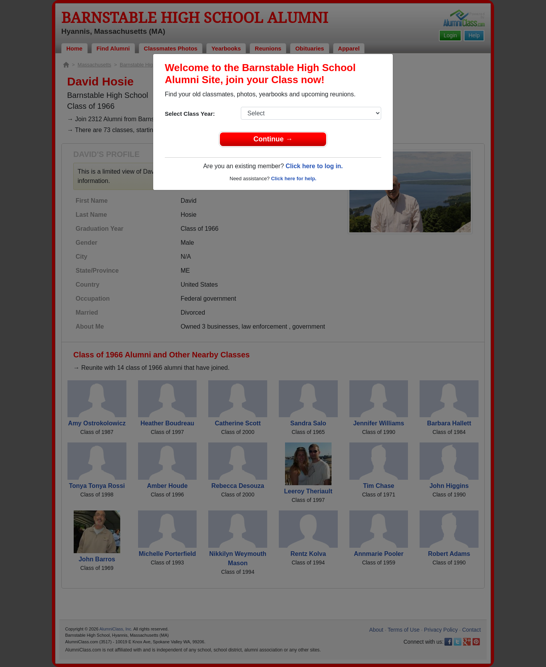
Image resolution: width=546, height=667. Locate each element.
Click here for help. (293, 178)
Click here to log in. (314, 166)
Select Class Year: (190, 113)
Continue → (273, 139)
